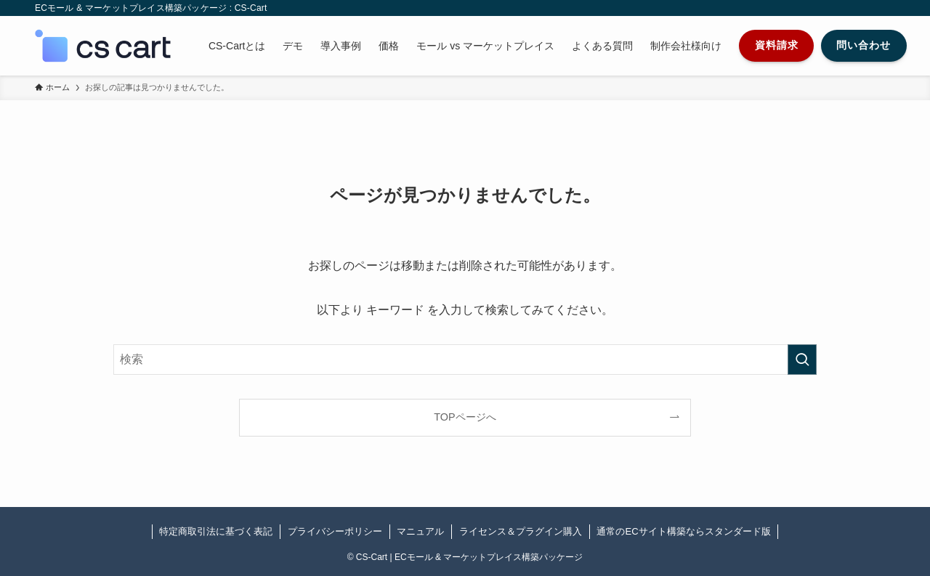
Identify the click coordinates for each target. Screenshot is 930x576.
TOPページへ (465, 417)
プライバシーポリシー (335, 531)
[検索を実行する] (802, 359)
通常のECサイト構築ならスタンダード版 (683, 531)
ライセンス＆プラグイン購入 (520, 531)
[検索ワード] (465, 359)
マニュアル (420, 531)
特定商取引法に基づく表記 (215, 531)
